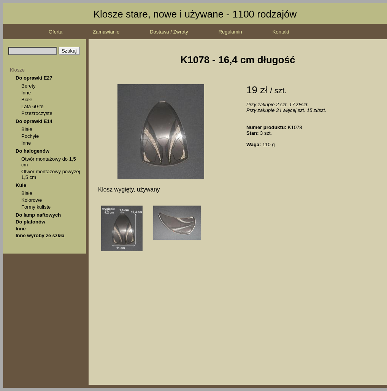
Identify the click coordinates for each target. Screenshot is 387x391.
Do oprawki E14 (34, 121)
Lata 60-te (32, 106)
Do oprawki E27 (34, 78)
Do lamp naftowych (38, 215)
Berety (28, 86)
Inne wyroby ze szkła (40, 235)
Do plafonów (30, 222)
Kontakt (281, 32)
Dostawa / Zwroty (169, 32)
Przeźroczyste (36, 113)
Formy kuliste (36, 207)
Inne (26, 93)
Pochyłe (30, 136)
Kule (21, 185)
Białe (26, 99)
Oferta (55, 32)
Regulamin (230, 32)
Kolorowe (31, 200)
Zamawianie (106, 32)
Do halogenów (32, 151)
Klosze (17, 70)
